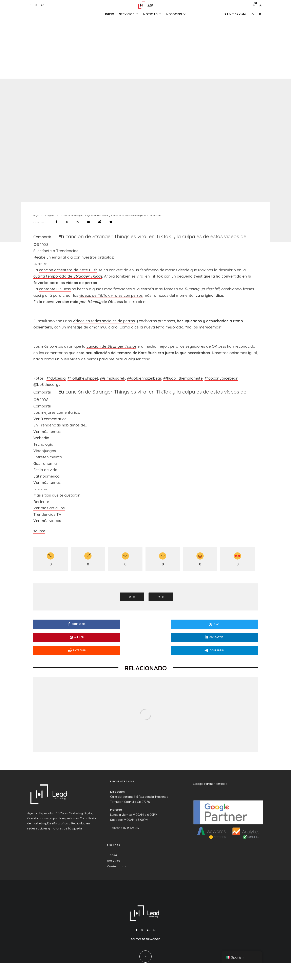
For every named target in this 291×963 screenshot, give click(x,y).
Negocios (174, 14)
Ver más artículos (49, 507)
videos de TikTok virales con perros (111, 295)
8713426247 (131, 815)
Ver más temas (47, 431)
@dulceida (56, 378)
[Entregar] (99, 221)
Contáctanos (116, 853)
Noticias (150, 14)
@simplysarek (112, 378)
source (39, 530)
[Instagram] (36, 5)
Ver (49, 418)
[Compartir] (56, 221)
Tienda (112, 841)
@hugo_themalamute (183, 378)
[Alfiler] (78, 221)
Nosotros (113, 847)
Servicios (126, 14)
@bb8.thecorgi (46, 384)
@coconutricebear (221, 378)
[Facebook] (30, 5)
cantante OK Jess (55, 288)
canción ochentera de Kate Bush (68, 269)
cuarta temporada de (67, 276)
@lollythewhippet (82, 378)
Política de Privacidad (145, 926)
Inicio (109, 14)
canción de (111, 346)
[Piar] (67, 221)
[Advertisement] (145, 48)
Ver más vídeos (47, 520)
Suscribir (41, 264)
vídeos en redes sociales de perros (104, 320)
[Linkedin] (148, 917)
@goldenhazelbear (144, 378)
